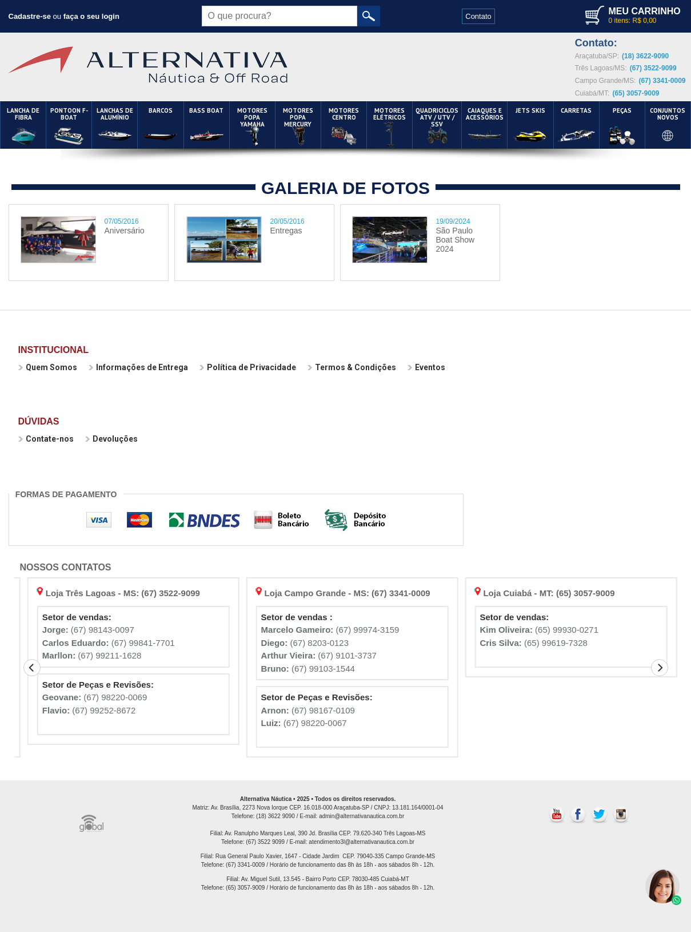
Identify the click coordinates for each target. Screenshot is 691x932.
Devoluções (111, 438)
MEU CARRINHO (644, 11)
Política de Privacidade (247, 367)
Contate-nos (46, 438)
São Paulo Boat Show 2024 (455, 239)
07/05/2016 (122, 221)
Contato (478, 16)
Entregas (286, 230)
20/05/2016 (287, 221)
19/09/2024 (453, 221)
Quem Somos (47, 367)
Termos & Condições (351, 367)
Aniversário (125, 230)
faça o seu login (91, 16)
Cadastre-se (30, 16)
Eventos (426, 367)
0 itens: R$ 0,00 (632, 21)
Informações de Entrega (138, 367)
